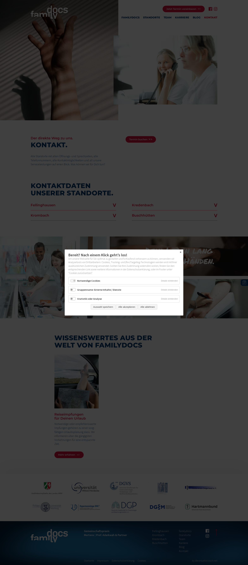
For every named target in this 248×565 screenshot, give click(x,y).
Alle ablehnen (147, 307)
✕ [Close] (180, 252)
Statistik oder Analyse (89, 298)
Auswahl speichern (103, 307)
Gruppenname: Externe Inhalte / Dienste (99, 289)
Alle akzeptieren (126, 307)
